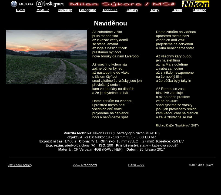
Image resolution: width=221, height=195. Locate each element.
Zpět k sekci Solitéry (20, 165)
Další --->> (136, 165)
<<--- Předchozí (85, 165)
